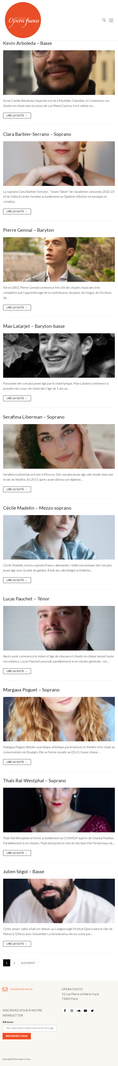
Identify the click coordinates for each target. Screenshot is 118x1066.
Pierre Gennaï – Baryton (28, 230)
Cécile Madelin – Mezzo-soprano (37, 508)
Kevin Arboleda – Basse (27, 43)
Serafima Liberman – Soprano (33, 417)
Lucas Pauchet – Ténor (26, 598)
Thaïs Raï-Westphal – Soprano (34, 780)
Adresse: (8, 1022)
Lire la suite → (17, 115)
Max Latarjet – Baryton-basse (34, 326)
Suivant (28, 963)
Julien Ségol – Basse (23, 871)
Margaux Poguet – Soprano (31, 689)
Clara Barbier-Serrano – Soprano (37, 134)
